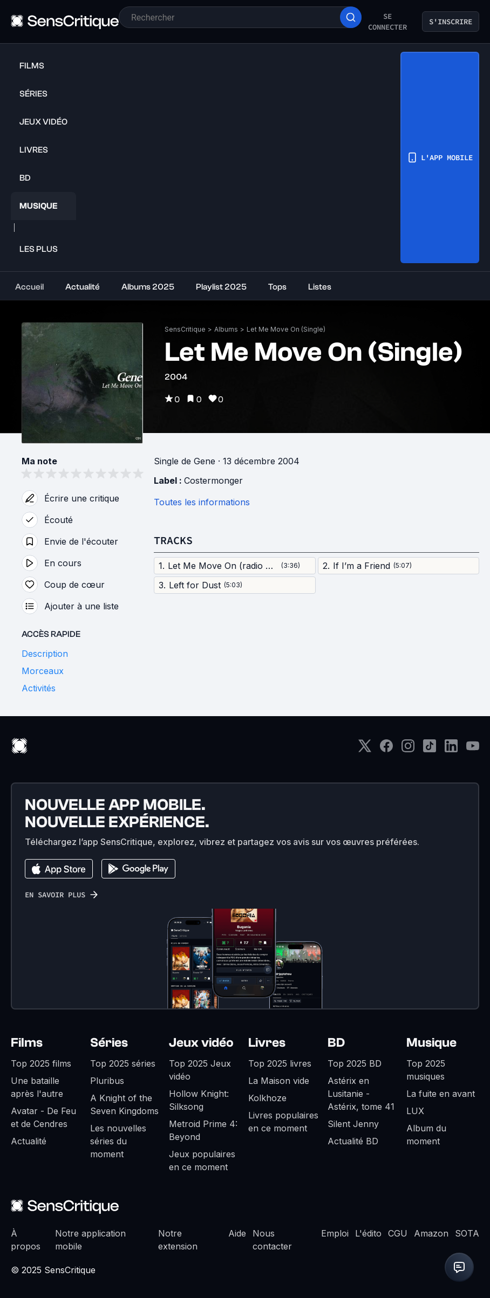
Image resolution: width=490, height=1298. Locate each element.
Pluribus (107, 1080)
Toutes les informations (202, 502)
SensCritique (185, 329)
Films (27, 1042)
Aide (237, 1233)
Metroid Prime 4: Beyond (203, 1130)
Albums (226, 329)
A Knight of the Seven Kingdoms (124, 1104)
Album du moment (426, 1134)
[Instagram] (407, 749)
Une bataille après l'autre (37, 1087)
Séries (109, 1042)
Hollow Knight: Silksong (199, 1100)
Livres (266, 1042)
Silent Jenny (353, 1123)
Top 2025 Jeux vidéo (200, 1070)
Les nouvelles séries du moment (118, 1141)
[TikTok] (429, 749)
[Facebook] (386, 749)
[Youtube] (472, 749)
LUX (415, 1110)
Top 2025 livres (279, 1063)
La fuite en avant (440, 1093)
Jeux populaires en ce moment (202, 1160)
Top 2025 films (41, 1063)
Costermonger (213, 480)
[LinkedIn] (451, 749)
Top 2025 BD (355, 1063)
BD (336, 1042)
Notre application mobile (90, 1240)
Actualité (28, 1141)
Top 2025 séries (122, 1063)
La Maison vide (278, 1080)
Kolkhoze (267, 1098)
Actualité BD (353, 1141)
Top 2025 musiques (425, 1070)
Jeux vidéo (201, 1042)
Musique (431, 1042)
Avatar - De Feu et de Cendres (43, 1117)
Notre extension (178, 1240)
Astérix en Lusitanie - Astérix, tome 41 (361, 1093)
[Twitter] (364, 749)
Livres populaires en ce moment (283, 1122)
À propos (25, 1240)
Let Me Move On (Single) (286, 329)
